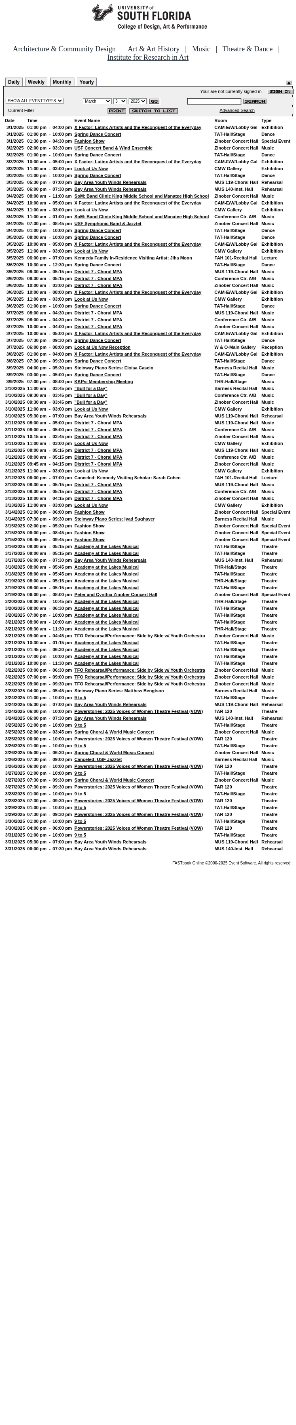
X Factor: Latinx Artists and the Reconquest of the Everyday (137, 127)
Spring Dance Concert (97, 134)
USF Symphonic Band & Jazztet (108, 223)
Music (201, 49)
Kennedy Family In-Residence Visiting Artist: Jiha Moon (133, 257)
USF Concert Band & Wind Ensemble (113, 147)
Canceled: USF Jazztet (98, 759)
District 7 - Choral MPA (98, 271)
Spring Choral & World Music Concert (114, 731)
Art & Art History (154, 49)
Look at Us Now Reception (102, 347)
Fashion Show (89, 141)
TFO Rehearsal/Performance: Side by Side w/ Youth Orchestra (139, 635)
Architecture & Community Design (64, 49)
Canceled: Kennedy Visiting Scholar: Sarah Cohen (127, 477)
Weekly (36, 82)
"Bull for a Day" (90, 388)
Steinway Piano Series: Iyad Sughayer (114, 518)
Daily (14, 82)
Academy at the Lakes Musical (106, 546)
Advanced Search (237, 110)
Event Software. (242, 863)
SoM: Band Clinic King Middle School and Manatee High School (141, 196)
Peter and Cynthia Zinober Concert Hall (115, 594)
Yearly (87, 82)
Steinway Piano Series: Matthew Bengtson (119, 690)
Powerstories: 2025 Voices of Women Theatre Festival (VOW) (138, 711)
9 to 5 (80, 697)
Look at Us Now (91, 168)
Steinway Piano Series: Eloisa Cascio (113, 367)
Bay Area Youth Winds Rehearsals (110, 182)
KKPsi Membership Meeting (103, 381)
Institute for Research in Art (148, 57)
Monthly (62, 82)
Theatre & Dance (247, 49)
